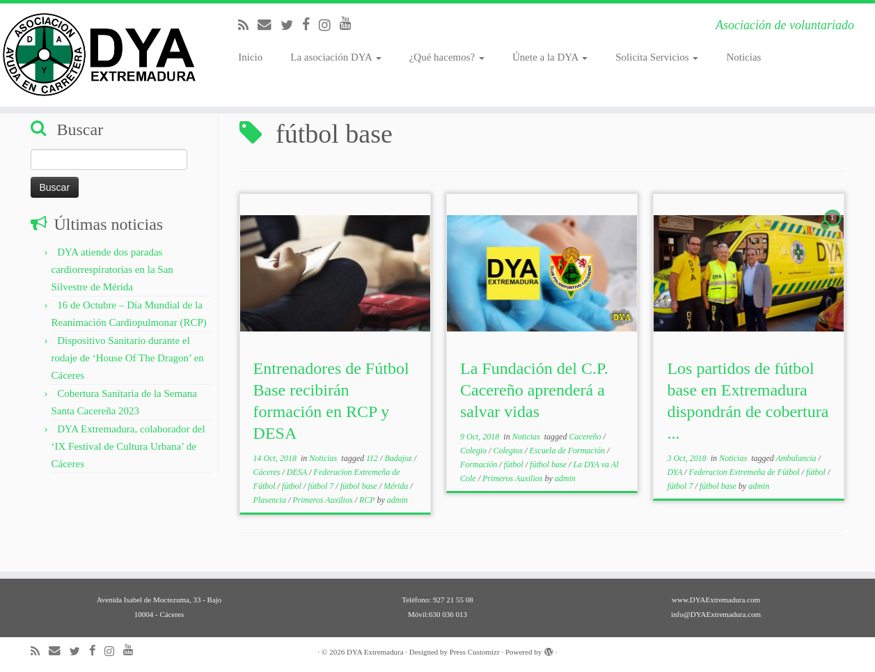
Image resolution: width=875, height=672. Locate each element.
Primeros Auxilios (323, 500)
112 (373, 458)
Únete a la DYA (550, 57)
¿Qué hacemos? (446, 57)
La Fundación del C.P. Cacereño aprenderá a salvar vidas (534, 390)
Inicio (250, 57)
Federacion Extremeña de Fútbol (744, 472)
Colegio (474, 450)
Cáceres (268, 472)
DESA (298, 472)
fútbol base (359, 486)
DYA (675, 472)
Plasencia (270, 500)
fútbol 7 (322, 486)
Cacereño (586, 437)
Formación (479, 464)
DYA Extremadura (375, 652)
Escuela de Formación (568, 450)
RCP (368, 500)
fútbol (293, 486)
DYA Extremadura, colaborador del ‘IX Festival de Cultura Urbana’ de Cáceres (128, 446)
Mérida (397, 486)
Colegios (509, 450)
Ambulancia (797, 458)
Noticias (743, 57)
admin (397, 500)
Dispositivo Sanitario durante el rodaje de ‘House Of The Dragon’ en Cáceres (128, 358)
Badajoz (398, 458)
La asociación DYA (335, 57)
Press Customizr (475, 652)
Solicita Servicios (656, 57)
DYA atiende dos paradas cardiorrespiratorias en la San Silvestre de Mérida (112, 269)
